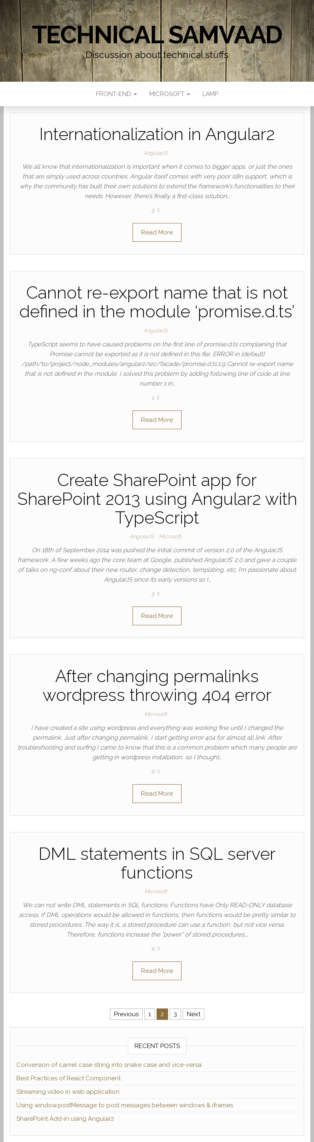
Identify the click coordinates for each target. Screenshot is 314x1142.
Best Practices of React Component (68, 1078)
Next (193, 1014)
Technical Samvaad (157, 34)
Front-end (116, 94)
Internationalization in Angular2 (157, 134)
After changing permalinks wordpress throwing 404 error (157, 685)
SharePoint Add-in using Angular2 (65, 1118)
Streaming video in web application (67, 1091)
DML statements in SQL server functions (157, 863)
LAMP (210, 94)
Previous (126, 1014)
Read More (157, 232)
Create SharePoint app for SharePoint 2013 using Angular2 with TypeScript (157, 499)
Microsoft (169, 94)
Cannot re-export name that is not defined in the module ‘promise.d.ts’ (157, 302)
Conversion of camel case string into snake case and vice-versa (109, 1064)
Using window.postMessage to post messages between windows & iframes (124, 1105)
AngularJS (156, 153)
